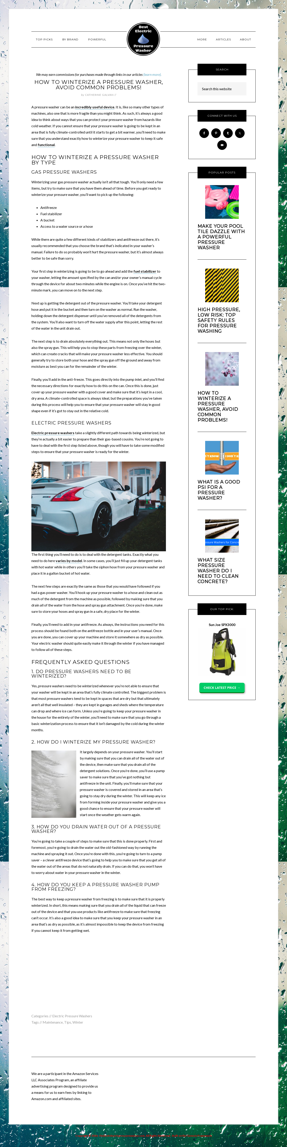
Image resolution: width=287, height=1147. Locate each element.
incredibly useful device (94, 107)
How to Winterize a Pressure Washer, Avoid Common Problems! (218, 406)
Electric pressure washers (52, 433)
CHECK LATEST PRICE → (222, 687)
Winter (77, 1022)
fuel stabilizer (144, 271)
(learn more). (152, 74)
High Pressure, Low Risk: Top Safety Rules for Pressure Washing (219, 320)
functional (46, 144)
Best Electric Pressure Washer (143, 39)
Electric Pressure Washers (72, 1016)
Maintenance (53, 1022)
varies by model (69, 560)
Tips (67, 1022)
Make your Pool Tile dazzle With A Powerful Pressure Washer (221, 236)
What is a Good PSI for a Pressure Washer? (219, 490)
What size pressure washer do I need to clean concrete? (218, 570)
